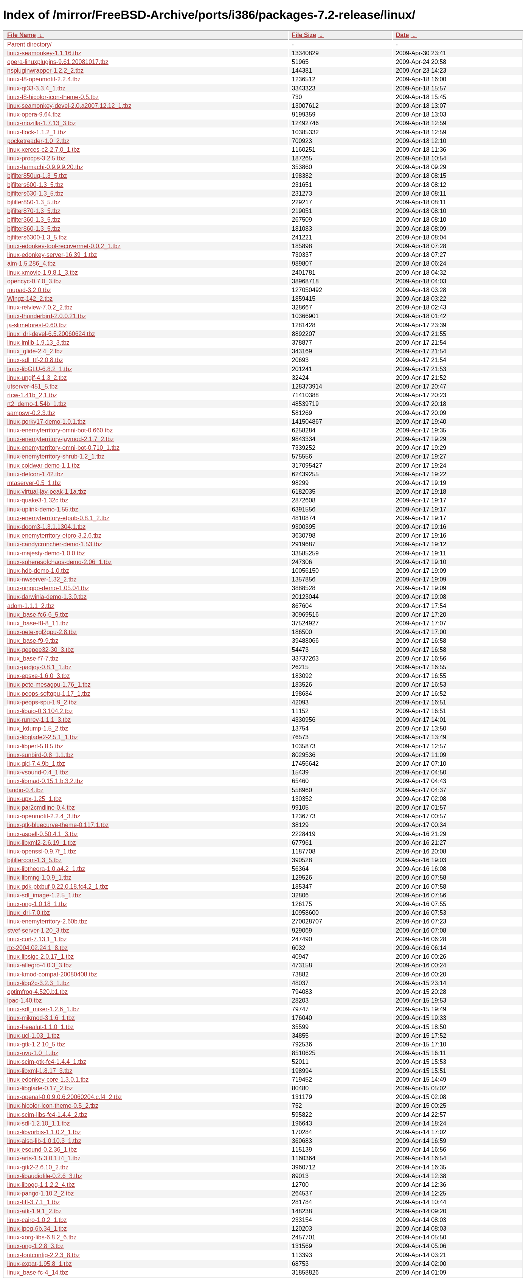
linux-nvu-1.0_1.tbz (32, 1053)
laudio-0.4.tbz (25, 790)
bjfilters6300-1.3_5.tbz (37, 237)
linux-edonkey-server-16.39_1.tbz (52, 255)
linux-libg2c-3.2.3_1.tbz (38, 983)
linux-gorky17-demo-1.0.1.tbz (46, 421)
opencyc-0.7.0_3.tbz (34, 281)
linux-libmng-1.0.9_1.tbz (39, 877)
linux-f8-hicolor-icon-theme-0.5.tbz (53, 97)
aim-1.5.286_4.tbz (31, 263)
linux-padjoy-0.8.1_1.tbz (39, 667)
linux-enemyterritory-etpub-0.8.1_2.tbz (58, 518)
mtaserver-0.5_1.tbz (34, 483)
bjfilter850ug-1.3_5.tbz (37, 176)
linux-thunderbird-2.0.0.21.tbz (46, 316)
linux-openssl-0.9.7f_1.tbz (41, 851)
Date (402, 35)
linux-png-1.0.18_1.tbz (37, 904)
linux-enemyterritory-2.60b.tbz (47, 921)
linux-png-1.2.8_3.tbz (35, 1246)
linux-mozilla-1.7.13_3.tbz (41, 123)
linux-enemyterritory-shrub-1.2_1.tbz (55, 456)
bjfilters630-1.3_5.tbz (35, 193)
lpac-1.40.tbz (24, 1000)
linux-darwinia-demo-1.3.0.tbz (47, 597)
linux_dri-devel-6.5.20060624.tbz (51, 334)
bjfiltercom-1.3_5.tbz (34, 860)
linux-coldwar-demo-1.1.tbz (43, 465)
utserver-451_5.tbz (32, 386)
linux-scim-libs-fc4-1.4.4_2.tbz (47, 1115)
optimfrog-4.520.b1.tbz (37, 992)
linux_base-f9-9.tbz (32, 640)
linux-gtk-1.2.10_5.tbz (36, 1044)
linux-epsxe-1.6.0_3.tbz (38, 676)
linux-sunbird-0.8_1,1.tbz (40, 755)
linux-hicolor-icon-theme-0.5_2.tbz (52, 1105)
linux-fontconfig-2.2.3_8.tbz (43, 1255)
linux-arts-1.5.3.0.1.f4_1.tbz (44, 1158)
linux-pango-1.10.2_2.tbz (40, 1193)
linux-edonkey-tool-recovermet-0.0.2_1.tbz (64, 246)
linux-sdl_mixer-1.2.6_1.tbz (43, 1009)
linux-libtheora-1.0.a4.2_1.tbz (46, 869)
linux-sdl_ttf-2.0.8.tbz (35, 360)
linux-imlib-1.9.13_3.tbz (38, 342)
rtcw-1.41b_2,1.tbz (32, 395)
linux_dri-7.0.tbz (28, 912)
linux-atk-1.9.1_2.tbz (34, 1211)
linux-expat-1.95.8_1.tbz (39, 1264)
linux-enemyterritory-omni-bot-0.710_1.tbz (63, 448)
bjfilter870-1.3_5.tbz (34, 211)
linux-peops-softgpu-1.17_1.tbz (48, 693)
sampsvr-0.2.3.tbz (31, 413)
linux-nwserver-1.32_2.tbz (41, 579)
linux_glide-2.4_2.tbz (35, 351)
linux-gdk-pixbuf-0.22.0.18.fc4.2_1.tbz (57, 886)
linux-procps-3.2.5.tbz (36, 158)
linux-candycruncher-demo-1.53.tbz (54, 544)
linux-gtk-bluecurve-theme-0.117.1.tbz (58, 825)
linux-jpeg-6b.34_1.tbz (37, 1228)
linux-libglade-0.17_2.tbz (40, 1088)
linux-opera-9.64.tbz (34, 114)
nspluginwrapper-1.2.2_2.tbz (45, 70)
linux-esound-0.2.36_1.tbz (42, 1149)
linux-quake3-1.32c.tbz (37, 500)
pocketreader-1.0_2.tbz (38, 141)
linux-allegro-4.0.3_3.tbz (39, 965)
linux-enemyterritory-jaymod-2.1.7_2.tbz (60, 439)
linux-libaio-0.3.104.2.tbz (40, 711)
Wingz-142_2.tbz (30, 298)
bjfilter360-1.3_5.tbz (34, 219)
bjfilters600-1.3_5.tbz (35, 185)
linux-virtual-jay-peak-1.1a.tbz (46, 491)
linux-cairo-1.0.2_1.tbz (37, 1220)
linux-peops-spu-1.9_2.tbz (42, 702)
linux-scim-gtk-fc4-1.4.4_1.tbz (46, 1062)
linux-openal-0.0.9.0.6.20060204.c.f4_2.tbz (64, 1097)
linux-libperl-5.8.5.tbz (35, 746)
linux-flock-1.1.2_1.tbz (36, 132)
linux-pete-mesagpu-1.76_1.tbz (49, 684)
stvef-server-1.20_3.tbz (38, 930)
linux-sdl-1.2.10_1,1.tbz (38, 1123)
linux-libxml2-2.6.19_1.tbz (41, 842)
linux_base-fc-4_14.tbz (37, 1272)
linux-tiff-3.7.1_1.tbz (33, 1202)
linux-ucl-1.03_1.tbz (33, 1035)
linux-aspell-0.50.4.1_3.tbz (42, 834)
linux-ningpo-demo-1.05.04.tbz (48, 588)
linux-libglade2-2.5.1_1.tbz (42, 737)
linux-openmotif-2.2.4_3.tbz (43, 816)
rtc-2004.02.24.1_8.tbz (37, 948)
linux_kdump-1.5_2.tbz (37, 728)
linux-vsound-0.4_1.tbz (37, 772)
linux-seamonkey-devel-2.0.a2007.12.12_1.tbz (69, 106)
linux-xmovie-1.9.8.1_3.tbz (42, 272)
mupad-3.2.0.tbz (29, 290)
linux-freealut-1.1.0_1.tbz (40, 1027)
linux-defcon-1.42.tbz (35, 474)
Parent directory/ (29, 44)
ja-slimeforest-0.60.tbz (37, 325)
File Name (21, 35)
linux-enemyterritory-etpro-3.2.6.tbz (54, 535)
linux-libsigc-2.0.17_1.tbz (40, 956)
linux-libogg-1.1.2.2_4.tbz (41, 1185)
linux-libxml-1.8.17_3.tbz (40, 1071)
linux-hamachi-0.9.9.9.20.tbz (45, 167)
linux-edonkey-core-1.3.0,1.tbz (47, 1079)
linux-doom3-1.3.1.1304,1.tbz (46, 527)
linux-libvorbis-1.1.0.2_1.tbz (44, 1132)
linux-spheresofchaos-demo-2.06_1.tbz (59, 562)
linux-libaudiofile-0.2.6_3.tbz (44, 1176)
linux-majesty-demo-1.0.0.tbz (46, 553)
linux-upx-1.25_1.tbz (34, 799)
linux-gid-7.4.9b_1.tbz (36, 763)
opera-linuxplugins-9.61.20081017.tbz (58, 62)
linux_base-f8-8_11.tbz (37, 623)
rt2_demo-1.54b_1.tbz (37, 404)
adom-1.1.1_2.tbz (30, 606)
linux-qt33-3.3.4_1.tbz (36, 88)
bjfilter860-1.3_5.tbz (34, 228)
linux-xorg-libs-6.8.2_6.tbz (41, 1237)
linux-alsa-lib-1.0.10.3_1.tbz (44, 1141)
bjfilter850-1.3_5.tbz (34, 202)
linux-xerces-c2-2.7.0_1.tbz (43, 149)
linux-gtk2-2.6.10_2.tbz (37, 1167)
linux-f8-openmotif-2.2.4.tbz (44, 79)
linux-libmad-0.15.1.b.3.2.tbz (45, 781)
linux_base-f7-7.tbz (32, 658)
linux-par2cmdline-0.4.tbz (41, 807)
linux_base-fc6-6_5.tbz (37, 614)
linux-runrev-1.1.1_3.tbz (39, 720)
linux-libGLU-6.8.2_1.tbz (39, 369)
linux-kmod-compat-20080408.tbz (52, 974)
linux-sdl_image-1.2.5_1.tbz (44, 895)
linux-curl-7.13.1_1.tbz (37, 939)
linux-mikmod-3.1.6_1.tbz (41, 1018)
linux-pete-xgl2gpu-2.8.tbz (42, 632)
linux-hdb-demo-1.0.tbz (38, 570)
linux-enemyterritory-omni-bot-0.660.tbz (60, 430)
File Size (304, 35)
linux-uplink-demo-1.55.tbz (42, 509)
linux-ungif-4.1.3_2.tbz (37, 378)
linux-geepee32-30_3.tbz (40, 650)
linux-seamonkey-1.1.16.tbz (44, 53)
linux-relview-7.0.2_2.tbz (40, 307)
